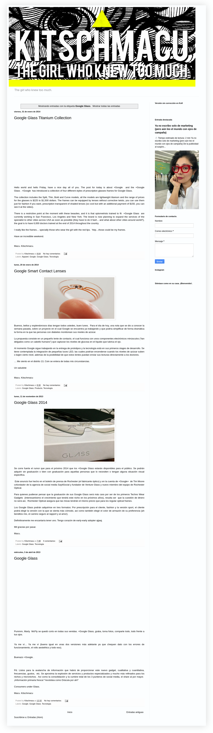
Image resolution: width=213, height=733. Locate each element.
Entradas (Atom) (35, 717)
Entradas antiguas (134, 712)
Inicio (69, 712)
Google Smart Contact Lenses (40, 271)
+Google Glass (131, 213)
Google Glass (42, 257)
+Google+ (124, 481)
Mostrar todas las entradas (106, 106)
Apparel (25, 257)
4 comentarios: (49, 541)
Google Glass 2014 (30, 402)
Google (33, 257)
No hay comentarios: (52, 254)
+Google (118, 187)
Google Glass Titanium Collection (42, 118)
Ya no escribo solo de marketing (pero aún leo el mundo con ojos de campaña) (175, 129)
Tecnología (54, 257)
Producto (38, 388)
